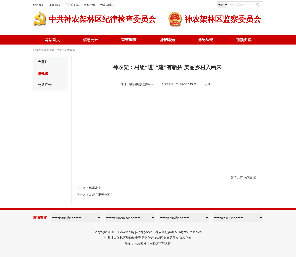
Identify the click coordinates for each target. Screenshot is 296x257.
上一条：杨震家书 (89, 188)
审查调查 (129, 40)
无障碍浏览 (107, 4)
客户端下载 (72, 4)
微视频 (43, 73)
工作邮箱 (54, 4)
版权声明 (89, 4)
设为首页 (38, 4)
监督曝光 (167, 40)
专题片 (43, 62)
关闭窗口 (249, 177)
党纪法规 (205, 40)
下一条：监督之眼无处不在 (95, 194)
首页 (60, 50)
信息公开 (90, 40)
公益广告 (45, 85)
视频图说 (243, 40)
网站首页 (52, 40)
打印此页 (237, 177)
